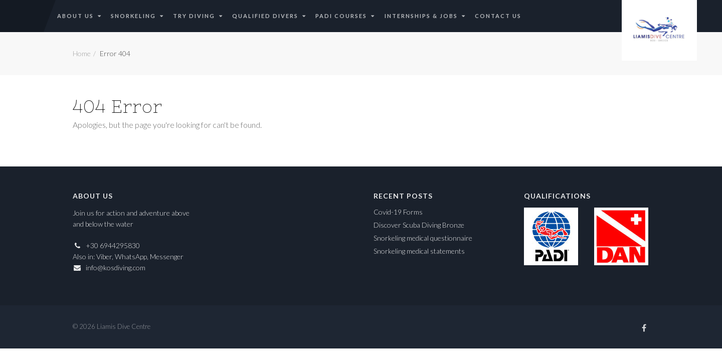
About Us (79, 16)
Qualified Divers (269, 16)
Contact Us (498, 16)
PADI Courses (345, 16)
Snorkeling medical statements (419, 251)
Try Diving (198, 16)
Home (82, 53)
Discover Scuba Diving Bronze (419, 225)
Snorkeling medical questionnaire (423, 238)
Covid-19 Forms (398, 212)
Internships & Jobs (425, 16)
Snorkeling (137, 16)
